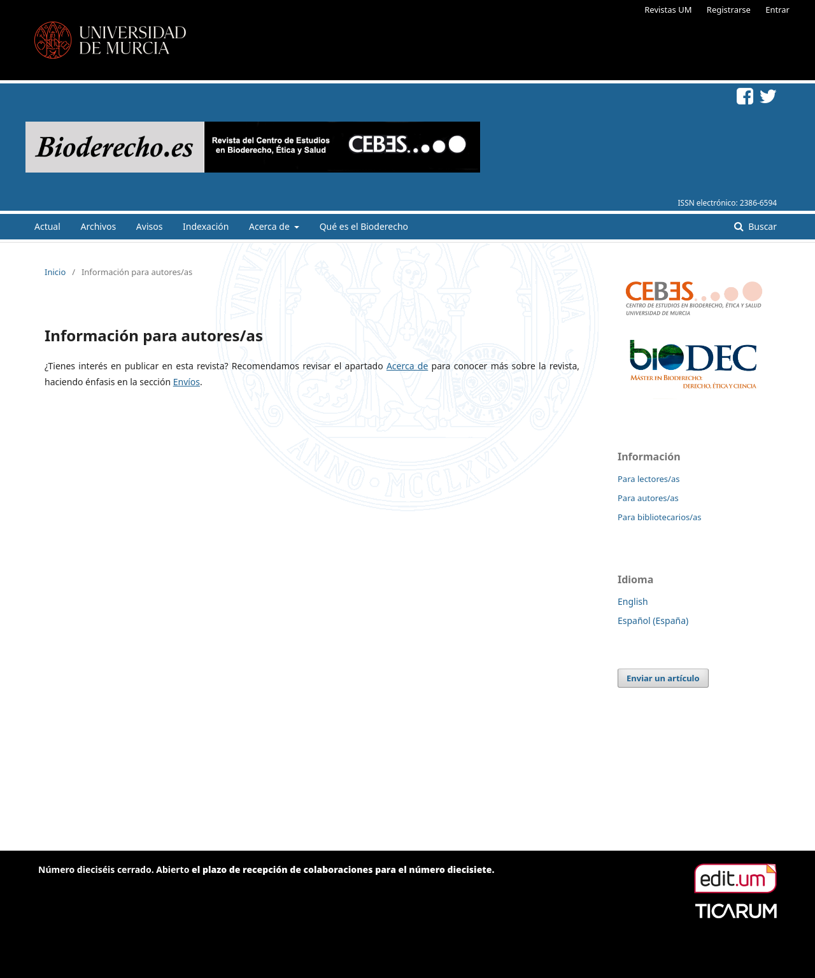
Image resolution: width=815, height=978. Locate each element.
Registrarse (729, 9)
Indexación (206, 226)
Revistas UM (667, 9)
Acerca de (270, 226)
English (633, 601)
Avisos (149, 226)
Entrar (777, 9)
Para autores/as (648, 498)
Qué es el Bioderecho (364, 226)
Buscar (761, 226)
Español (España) (653, 620)
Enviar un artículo (663, 678)
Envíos (186, 382)
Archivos (98, 226)
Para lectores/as (648, 479)
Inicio (55, 272)
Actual (47, 226)
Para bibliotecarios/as (660, 517)
